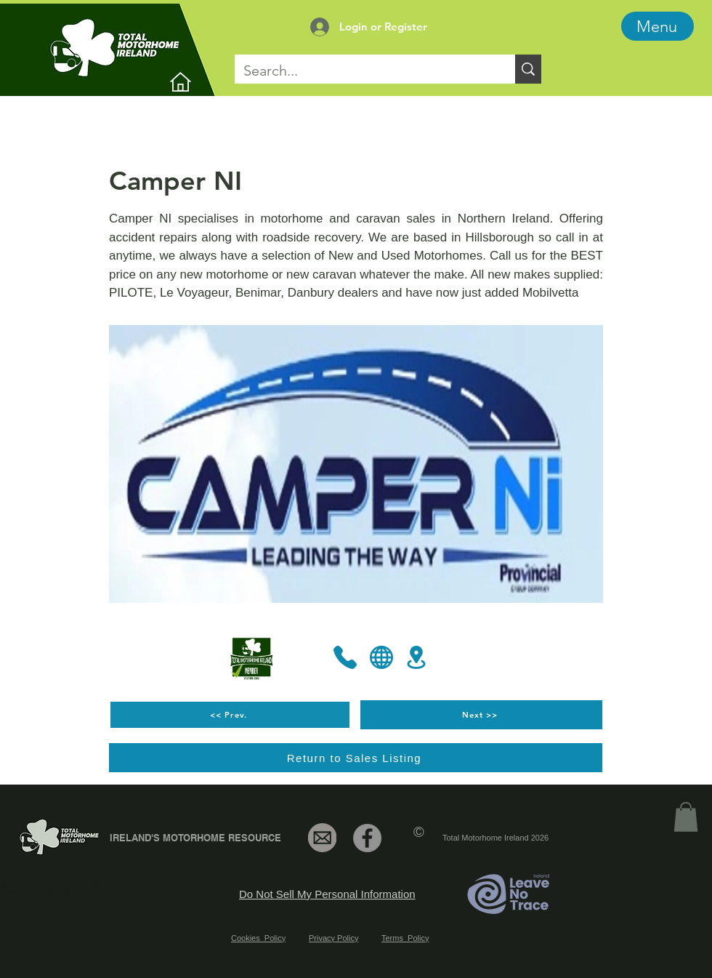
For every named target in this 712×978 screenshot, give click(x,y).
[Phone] (345, 657)
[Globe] (381, 657)
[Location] (416, 657)
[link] (685, 817)
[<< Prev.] (230, 714)
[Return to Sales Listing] (355, 757)
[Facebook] (367, 838)
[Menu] (657, 26)
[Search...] (364, 71)
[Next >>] (481, 714)
